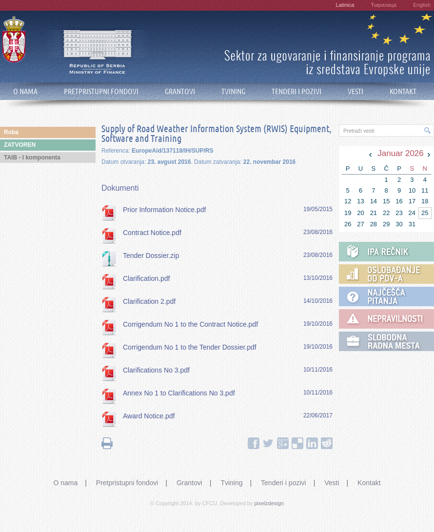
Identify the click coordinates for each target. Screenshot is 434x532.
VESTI (355, 91)
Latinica (344, 5)
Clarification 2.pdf (149, 301)
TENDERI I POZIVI (296, 91)
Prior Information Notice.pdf (164, 210)
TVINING (233, 91)
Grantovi (189, 483)
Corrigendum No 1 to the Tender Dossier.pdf (189, 347)
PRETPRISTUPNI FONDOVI (101, 91)
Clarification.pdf (146, 278)
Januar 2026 (400, 153)
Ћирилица (383, 5)
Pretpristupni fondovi (127, 483)
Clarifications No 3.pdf (156, 370)
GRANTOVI (180, 91)
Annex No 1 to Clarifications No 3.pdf (179, 393)
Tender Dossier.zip (151, 255)
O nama (65, 483)
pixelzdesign (269, 503)
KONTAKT (403, 91)
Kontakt (368, 483)
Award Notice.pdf (149, 416)
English (422, 5)
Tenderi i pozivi (283, 483)
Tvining (231, 483)
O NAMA (25, 91)
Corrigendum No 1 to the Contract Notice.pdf (190, 324)
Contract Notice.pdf (152, 232)
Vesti (331, 483)
